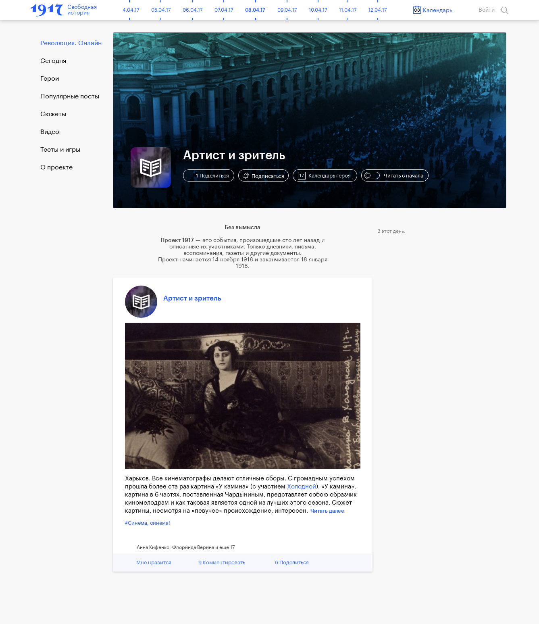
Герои (49, 78)
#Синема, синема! (147, 523)
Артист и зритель (192, 298)
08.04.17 (255, 10)
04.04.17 (129, 10)
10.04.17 (318, 10)
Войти (487, 10)
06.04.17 (192, 10)
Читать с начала (393, 175)
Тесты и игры (60, 149)
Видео (49, 132)
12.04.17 (377, 10)
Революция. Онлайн (71, 43)
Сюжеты (53, 114)
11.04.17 (347, 10)
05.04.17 (161, 10)
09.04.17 (287, 10)
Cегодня (53, 61)
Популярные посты (69, 96)
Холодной (301, 487)
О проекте (56, 167)
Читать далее (327, 510)
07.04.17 (223, 10)
